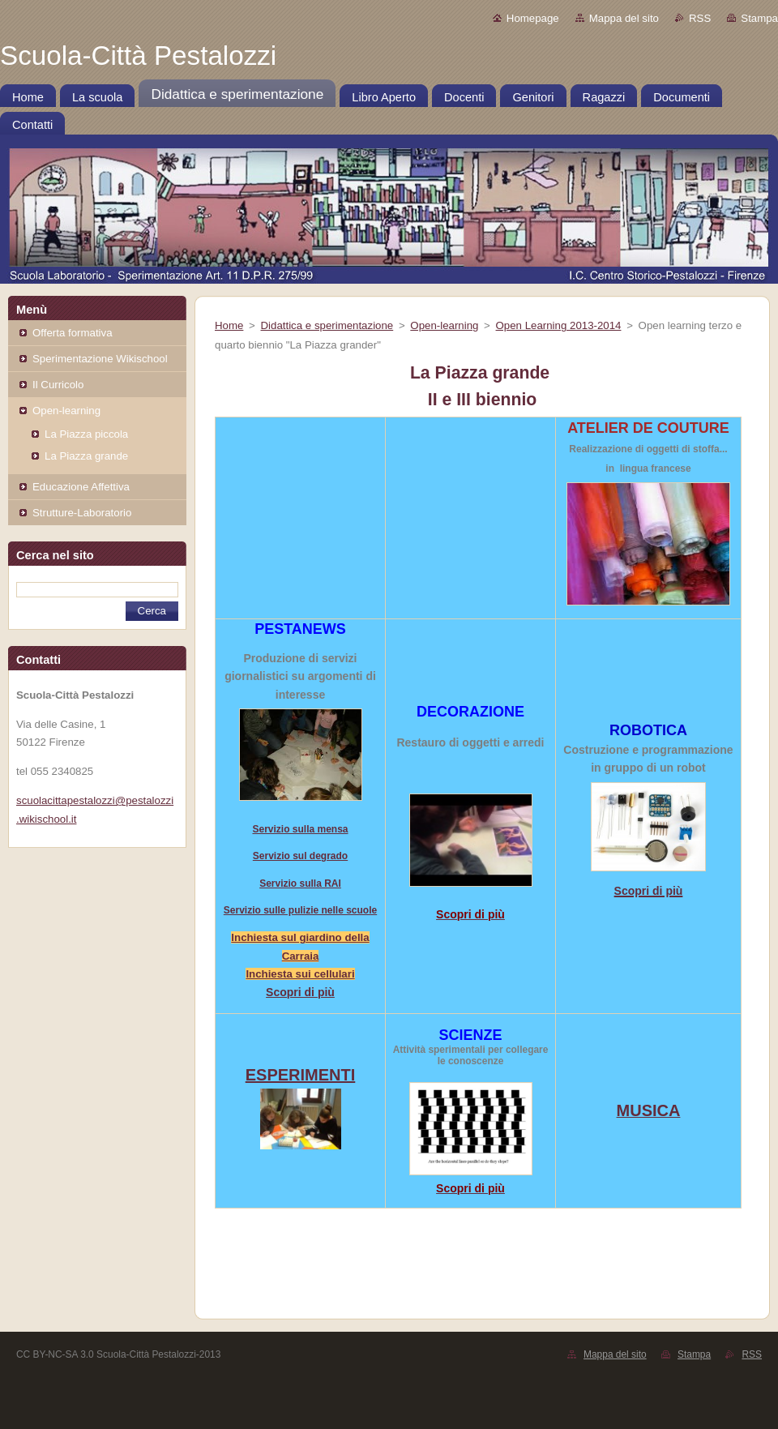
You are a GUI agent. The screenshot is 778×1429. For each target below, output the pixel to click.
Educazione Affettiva (81, 487)
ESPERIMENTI (301, 1075)
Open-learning (66, 410)
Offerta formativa (72, 333)
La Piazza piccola (86, 434)
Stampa (759, 18)
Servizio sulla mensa (300, 829)
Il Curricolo (57, 385)
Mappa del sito (624, 18)
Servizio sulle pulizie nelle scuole (300, 910)
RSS (700, 18)
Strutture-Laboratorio (81, 513)
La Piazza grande (86, 456)
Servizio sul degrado (300, 856)
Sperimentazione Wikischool (100, 359)
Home (229, 325)
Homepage (533, 18)
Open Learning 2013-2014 (559, 325)
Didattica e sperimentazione (327, 325)
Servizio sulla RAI (300, 883)
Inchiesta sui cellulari (300, 974)
